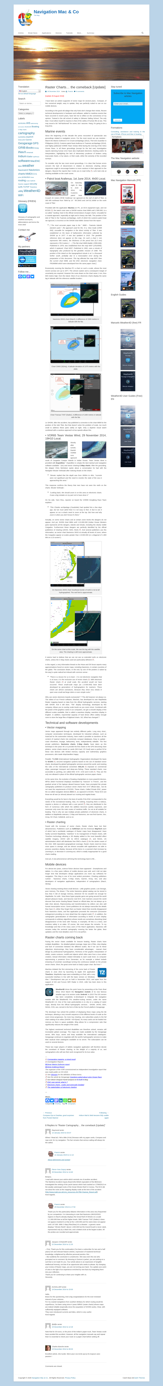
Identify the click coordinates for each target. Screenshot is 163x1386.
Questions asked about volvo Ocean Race (86, 1077)
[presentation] (130, 112)
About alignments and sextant (59, 1160)
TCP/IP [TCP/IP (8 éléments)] (26, 187)
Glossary (54, 1075)
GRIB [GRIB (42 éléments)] (21, 147)
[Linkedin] (61, 1100)
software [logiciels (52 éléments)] (24, 161)
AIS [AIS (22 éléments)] (28, 123)
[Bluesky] (52, 1100)
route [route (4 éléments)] (28, 181)
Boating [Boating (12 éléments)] (35, 126)
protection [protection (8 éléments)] (26, 177)
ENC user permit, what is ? (57, 1082)
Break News (32, 33)
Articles (21, 33)
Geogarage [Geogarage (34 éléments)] (25, 143)
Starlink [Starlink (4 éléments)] (20, 184)
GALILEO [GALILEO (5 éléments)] (21, 140)
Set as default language (27, 94)
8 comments (80, 91)
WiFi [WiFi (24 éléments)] (20, 195)
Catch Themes (139, 1378)
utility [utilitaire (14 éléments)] (20, 191)
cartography (72, 1104)
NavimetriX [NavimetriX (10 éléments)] (23, 170)
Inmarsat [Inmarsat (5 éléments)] (29, 152)
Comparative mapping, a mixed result (61, 1059)
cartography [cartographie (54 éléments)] (26, 133)
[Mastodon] (56, 1100)
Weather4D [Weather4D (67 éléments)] (32, 191)
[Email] (70, 1100)
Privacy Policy (70, 1378)
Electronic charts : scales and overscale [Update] (65, 1085)
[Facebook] (47, 1100)
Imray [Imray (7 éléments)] (36, 148)
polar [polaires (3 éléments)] (19, 177)
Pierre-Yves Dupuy (59, 1169)
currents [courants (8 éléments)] (21, 137)
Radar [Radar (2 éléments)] (32, 177)
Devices (59, 33)
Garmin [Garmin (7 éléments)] (29, 140)
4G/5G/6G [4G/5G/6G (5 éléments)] (22, 123)
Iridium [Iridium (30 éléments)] (22, 156)
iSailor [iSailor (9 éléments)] (29, 156)
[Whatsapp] (65, 1100)
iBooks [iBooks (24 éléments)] (30, 147)
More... (79, 33)
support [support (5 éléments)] (26, 184)
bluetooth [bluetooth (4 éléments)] (28, 127)
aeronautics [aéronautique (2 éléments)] (21, 127)
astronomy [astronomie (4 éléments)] (34, 123)
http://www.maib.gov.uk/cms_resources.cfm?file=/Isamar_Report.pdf (71, 1192)
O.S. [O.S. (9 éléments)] (35, 174)
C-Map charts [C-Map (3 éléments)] (22, 129)
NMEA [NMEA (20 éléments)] (29, 173)
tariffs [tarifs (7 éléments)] (20, 187)
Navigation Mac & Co (56, 11)
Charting (57, 1104)
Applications (46, 33)
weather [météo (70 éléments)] (28, 165)
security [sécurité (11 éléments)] (33, 184)
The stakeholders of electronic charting (62, 1087)
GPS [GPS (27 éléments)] (35, 143)
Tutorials (69, 33)
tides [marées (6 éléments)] (20, 166)
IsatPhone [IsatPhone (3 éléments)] (36, 157)
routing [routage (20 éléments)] (22, 180)
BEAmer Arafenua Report (55, 1067)
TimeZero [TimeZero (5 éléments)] (33, 187)
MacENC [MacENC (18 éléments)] (35, 161)
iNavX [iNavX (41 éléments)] (22, 152)
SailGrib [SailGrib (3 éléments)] (32, 181)
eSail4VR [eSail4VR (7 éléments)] (29, 137)
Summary (90, 33)
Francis (70, 91)
